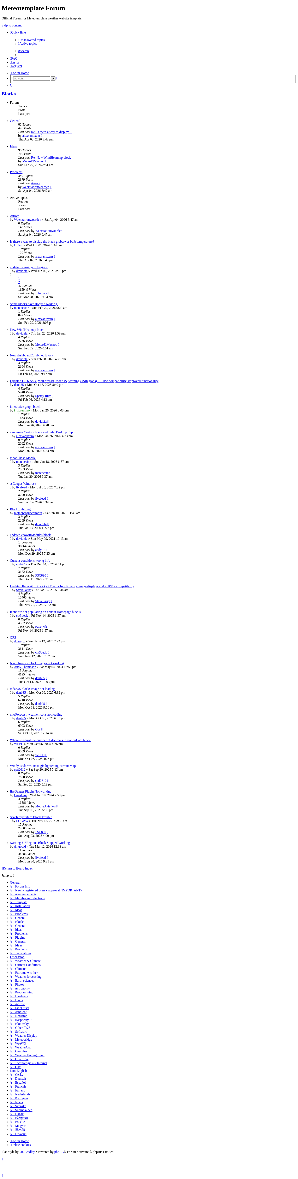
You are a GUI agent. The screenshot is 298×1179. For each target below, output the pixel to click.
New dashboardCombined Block (31, 355)
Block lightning (20, 509)
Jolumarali (42, 293)
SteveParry (23, 590)
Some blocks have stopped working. (34, 304)
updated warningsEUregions (29, 267)
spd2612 (21, 564)
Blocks (9, 93)
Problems (16, 172)
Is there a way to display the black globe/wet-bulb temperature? (52, 241)
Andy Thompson (25, 667)
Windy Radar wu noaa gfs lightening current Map (43, 766)
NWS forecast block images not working (37, 663)
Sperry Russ (43, 396)
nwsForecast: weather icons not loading (36, 714)
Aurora (35, 183)
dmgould (20, 846)
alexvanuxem (31, 135)
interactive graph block (25, 406)
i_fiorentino (22, 410)
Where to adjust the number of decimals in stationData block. (50, 740)
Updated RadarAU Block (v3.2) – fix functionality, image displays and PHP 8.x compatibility (72, 586)
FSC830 (40, 575)
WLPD (18, 744)
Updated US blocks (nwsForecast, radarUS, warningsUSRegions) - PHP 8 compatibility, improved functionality (84, 381)
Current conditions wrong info (30, 560)
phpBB (59, 1152)
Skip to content (12, 25)
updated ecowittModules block (30, 535)
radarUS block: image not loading (32, 689)
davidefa (22, 271)
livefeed (21, 487)
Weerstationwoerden (35, 187)
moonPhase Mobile (23, 458)
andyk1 (40, 550)
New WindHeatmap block (27, 329)
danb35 (19, 384)
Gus (38, 729)
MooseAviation (45, 806)
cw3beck (22, 615)
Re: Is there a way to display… (51, 132)
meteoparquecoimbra (28, 513)
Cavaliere (20, 795)
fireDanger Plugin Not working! (31, 791)
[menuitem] (31, 40)
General (15, 120)
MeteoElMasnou (33, 161)
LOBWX (22, 821)
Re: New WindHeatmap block (51, 157)
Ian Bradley (27, 1152)
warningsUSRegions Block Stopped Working (40, 842)
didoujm (19, 641)
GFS (13, 637)
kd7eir (18, 245)
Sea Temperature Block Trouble (31, 817)
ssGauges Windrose (23, 483)
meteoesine (21, 307)
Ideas (13, 146)
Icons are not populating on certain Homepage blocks (45, 612)
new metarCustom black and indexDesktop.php (41, 432)
